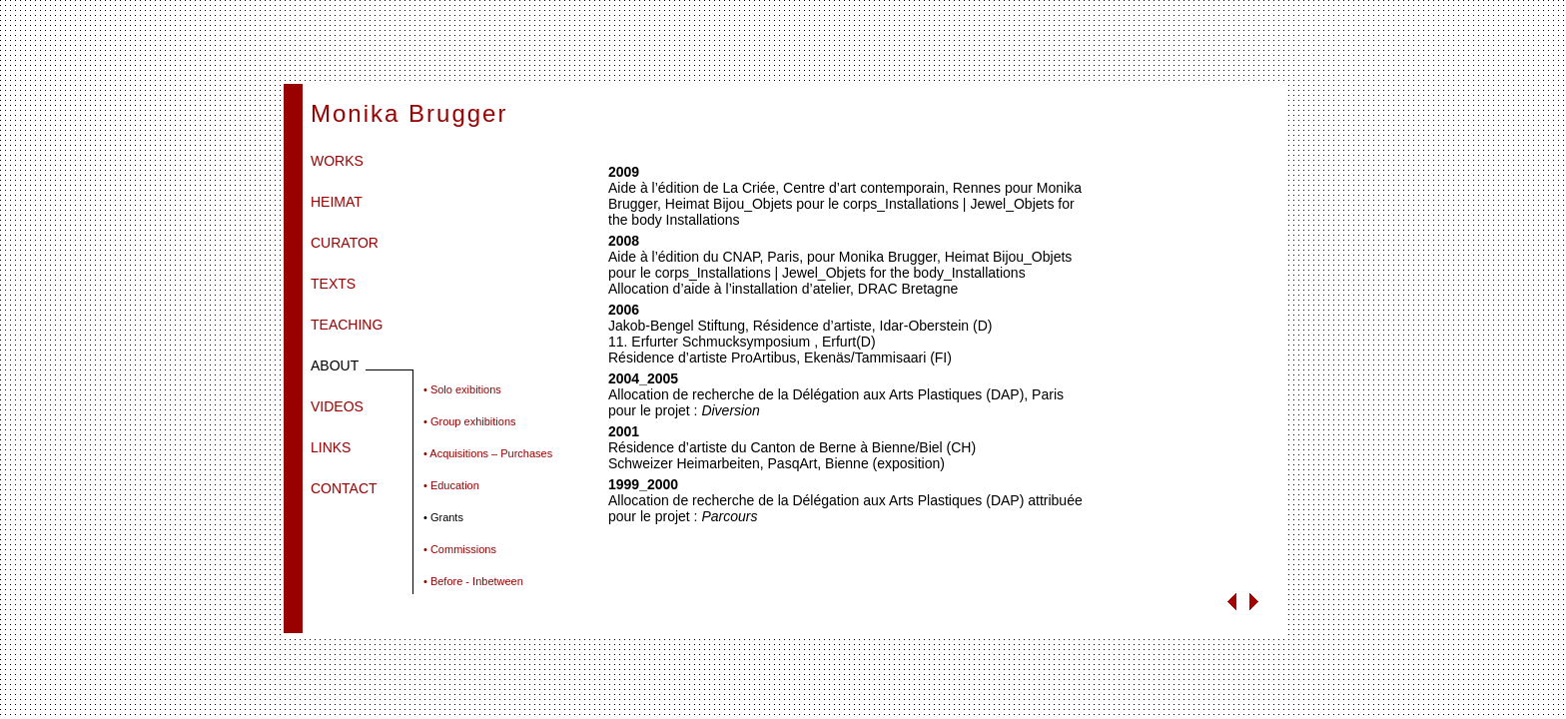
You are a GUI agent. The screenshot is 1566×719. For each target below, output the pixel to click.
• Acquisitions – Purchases (487, 453)
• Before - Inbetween (473, 581)
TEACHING (347, 325)
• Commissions (459, 549)
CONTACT (344, 488)
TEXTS (333, 284)
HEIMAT (337, 202)
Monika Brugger (409, 113)
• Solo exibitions (462, 389)
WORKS (337, 161)
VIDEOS (337, 406)
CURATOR (345, 243)
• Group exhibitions (469, 421)
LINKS (331, 447)
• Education (451, 485)
